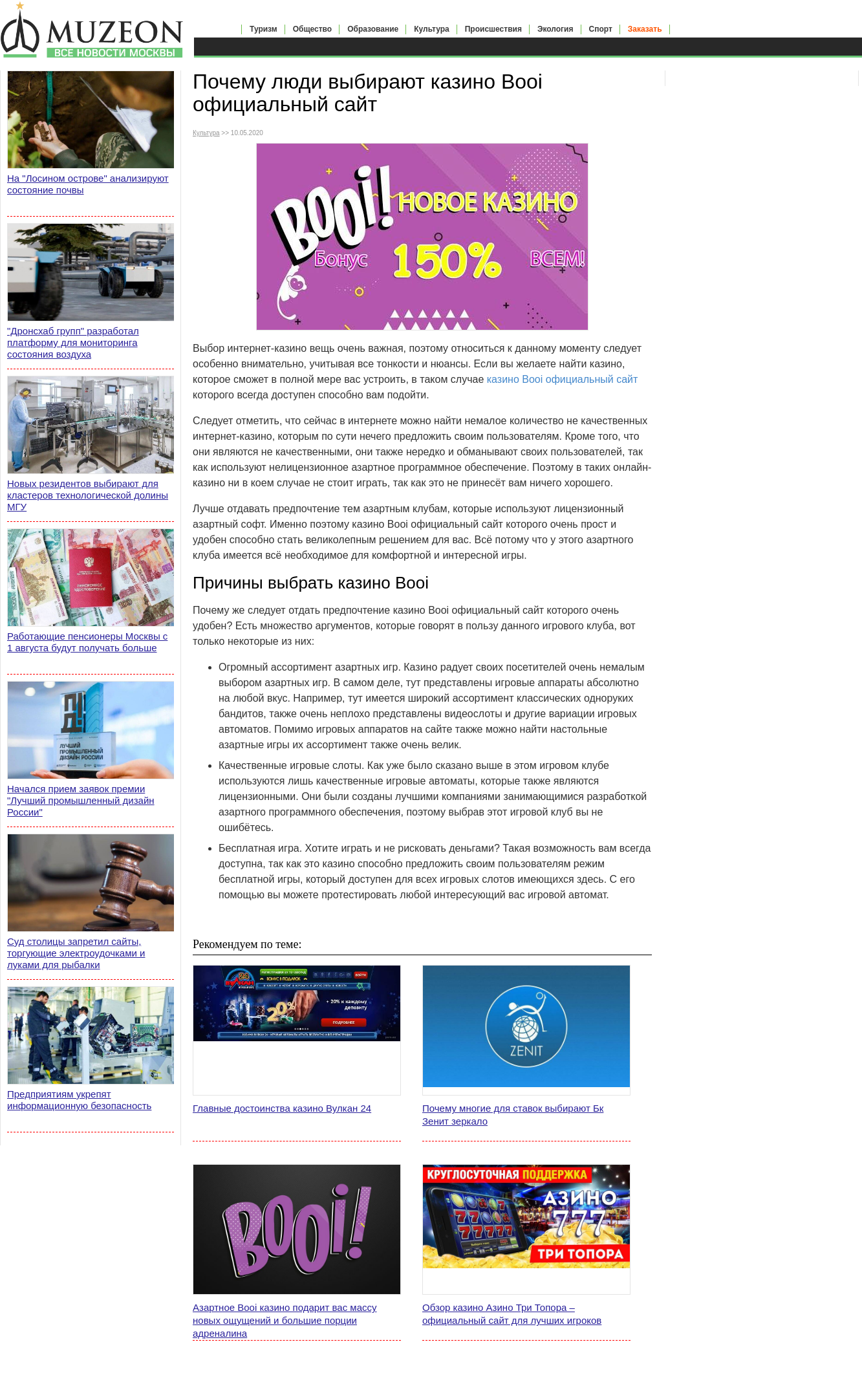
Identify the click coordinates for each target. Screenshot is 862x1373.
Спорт (600, 29)
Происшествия (493, 29)
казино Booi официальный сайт (562, 379)
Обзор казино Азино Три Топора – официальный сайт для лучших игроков (511, 1314)
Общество (312, 29)
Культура (431, 29)
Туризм (263, 29)
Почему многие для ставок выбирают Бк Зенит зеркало (512, 1115)
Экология (555, 29)
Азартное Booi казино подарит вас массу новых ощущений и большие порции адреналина (285, 1320)
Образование (372, 29)
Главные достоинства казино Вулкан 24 (282, 1108)
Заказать (645, 29)
